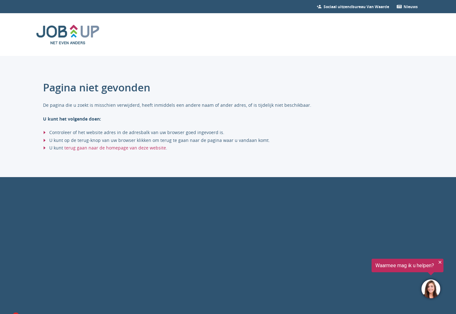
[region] (378, 280)
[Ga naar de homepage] (67, 34)
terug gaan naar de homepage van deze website (115, 148)
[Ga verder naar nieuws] (411, 6)
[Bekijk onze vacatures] (356, 6)
